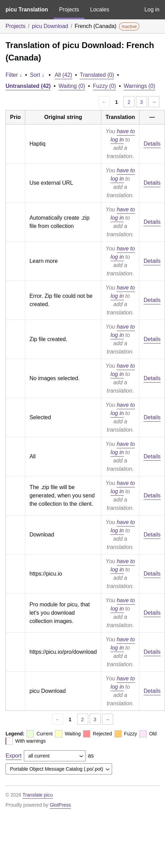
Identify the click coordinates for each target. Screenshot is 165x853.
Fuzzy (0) (104, 86)
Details (152, 144)
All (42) (63, 75)
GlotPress (60, 805)
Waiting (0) (71, 86)
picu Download (50, 26)
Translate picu (37, 795)
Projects (69, 9)
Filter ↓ (14, 75)
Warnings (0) (139, 86)
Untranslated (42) (28, 86)
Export (13, 756)
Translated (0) (97, 75)
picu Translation (27, 9)
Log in (151, 9)
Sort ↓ (37, 75)
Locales (99, 9)
